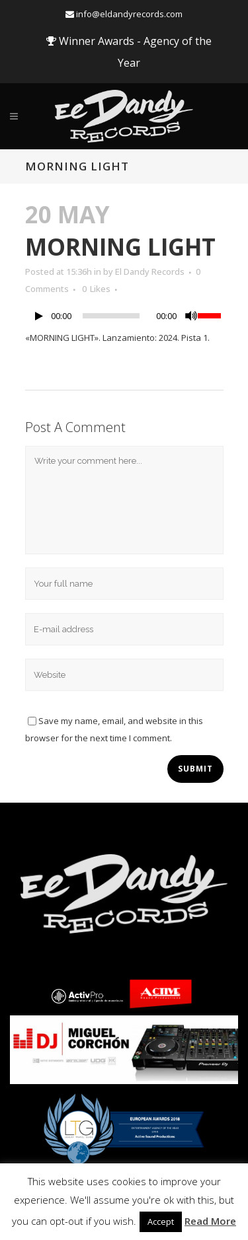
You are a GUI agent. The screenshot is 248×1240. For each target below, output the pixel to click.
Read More (210, 1220)
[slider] (111, 315)
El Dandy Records (150, 271)
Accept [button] (160, 1221)
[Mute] (191, 315)
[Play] (39, 316)
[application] (124, 319)
